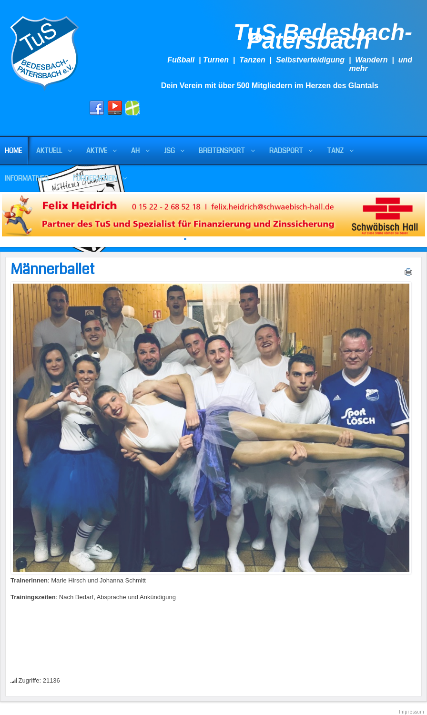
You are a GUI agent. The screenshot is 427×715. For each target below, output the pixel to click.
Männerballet (52, 269)
